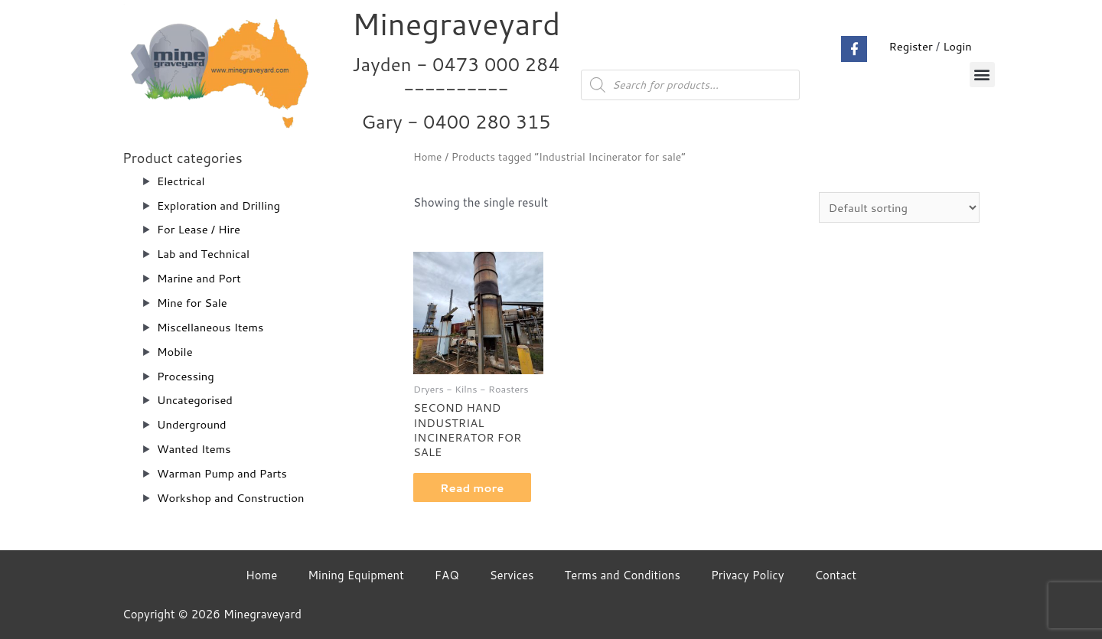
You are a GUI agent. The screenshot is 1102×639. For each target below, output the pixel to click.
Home (427, 156)
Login (957, 46)
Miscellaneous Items (211, 327)
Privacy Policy (747, 575)
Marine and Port (200, 278)
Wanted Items (194, 449)
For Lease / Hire (199, 229)
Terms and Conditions (622, 575)
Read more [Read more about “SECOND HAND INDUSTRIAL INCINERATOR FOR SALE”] (476, 489)
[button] (982, 74)
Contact (835, 575)
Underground (192, 424)
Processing (186, 376)
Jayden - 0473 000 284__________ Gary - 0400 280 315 (456, 93)
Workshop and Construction (232, 498)
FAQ (447, 575)
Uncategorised (195, 400)
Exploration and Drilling (219, 205)
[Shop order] (898, 207)
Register (910, 46)
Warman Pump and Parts (223, 473)
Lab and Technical (204, 254)
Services (512, 575)
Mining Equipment (356, 575)
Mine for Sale (192, 303)
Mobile (175, 352)
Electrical (181, 181)
